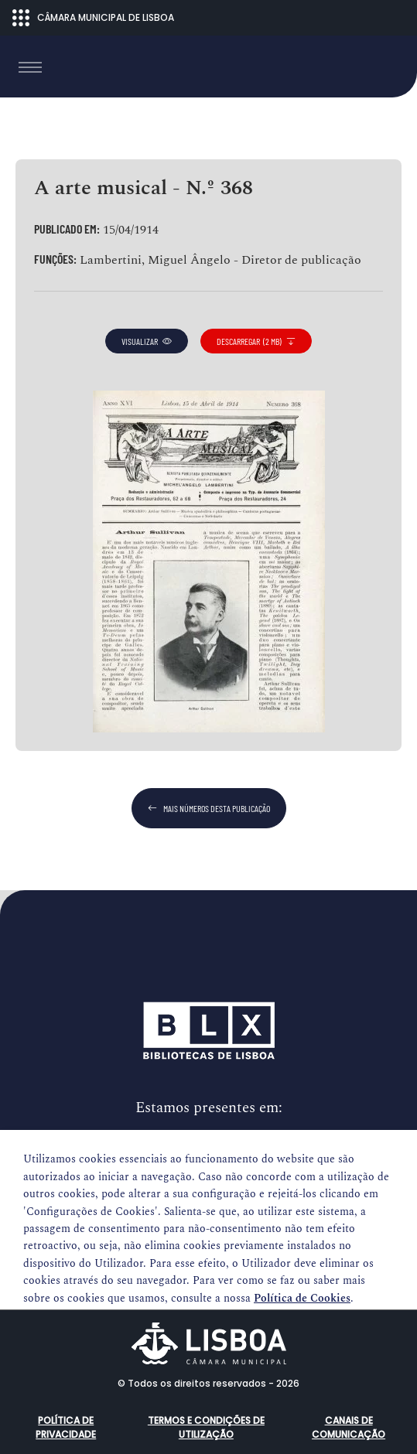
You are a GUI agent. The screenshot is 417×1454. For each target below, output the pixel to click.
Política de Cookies (302, 1298)
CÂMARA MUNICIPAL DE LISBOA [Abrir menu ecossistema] (93, 17)
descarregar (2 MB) (256, 341)
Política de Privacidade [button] (66, 1427)
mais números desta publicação (209, 808)
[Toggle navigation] (30, 67)
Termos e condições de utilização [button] (206, 1427)
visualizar (146, 341)
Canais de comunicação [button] (348, 1427)
